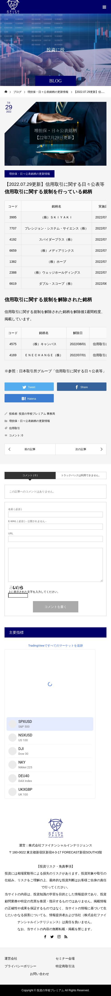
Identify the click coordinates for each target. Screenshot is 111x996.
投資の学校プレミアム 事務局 (37, 413)
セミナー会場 (65, 958)
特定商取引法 (65, 966)
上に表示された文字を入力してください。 (34, 591)
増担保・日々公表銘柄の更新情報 (29, 173)
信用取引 (14, 428)
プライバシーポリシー (20, 966)
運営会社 (11, 958)
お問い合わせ (39, 974)
